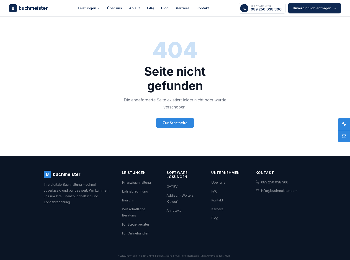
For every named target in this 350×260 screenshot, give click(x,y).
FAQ (150, 8)
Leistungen (89, 8)
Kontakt (203, 8)
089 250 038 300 (274, 182)
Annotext (174, 210)
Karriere (182, 8)
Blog (165, 8)
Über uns (114, 8)
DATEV (172, 186)
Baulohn (128, 200)
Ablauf (134, 8)
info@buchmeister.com (279, 190)
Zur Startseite (175, 123)
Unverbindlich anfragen (314, 8)
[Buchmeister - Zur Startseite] (28, 8)
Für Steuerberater (135, 224)
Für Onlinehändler (135, 233)
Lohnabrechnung (135, 191)
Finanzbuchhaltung (136, 182)
